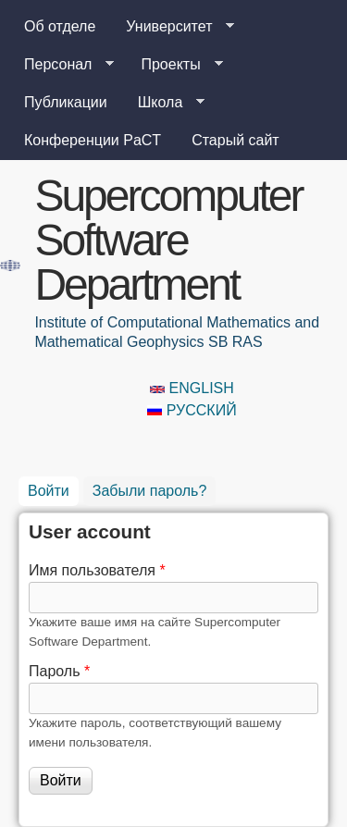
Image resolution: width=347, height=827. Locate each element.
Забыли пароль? (150, 491)
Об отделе (59, 26)
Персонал (61, 64)
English (192, 388)
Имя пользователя (97, 570)
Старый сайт (235, 140)
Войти (53, 487)
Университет (172, 27)
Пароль (59, 671)
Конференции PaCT (92, 140)
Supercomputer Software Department (168, 240)
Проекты (174, 64)
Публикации (65, 102)
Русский (191, 410)
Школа (164, 102)
